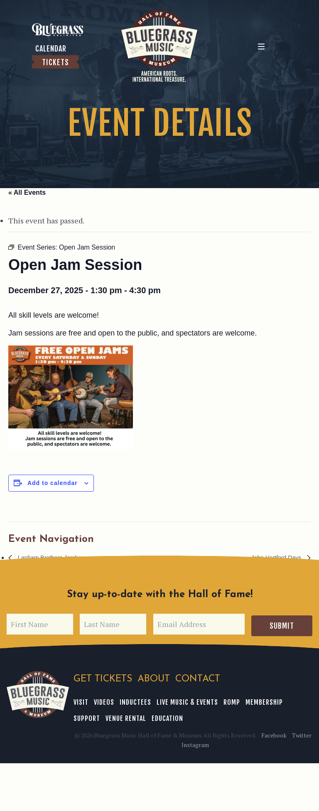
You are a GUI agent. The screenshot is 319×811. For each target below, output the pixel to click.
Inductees (132, 699)
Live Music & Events (183, 699)
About (152, 678)
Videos (102, 699)
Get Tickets (102, 678)
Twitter (299, 732)
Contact (195, 678)
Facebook (274, 732)
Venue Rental (93, 715)
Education (134, 715)
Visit (80, 699)
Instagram (194, 741)
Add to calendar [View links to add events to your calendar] (52, 483)
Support (293, 699)
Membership (257, 699)
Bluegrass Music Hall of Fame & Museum (38, 693)
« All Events (27, 192)
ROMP (226, 699)
